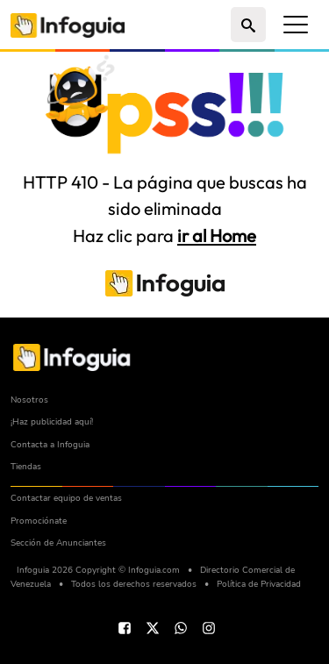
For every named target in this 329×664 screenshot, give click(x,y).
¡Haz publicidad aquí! (52, 421)
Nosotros (29, 399)
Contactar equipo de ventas (66, 497)
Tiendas (26, 466)
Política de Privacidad (259, 583)
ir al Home (216, 235)
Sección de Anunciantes (58, 542)
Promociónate (39, 520)
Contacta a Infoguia (50, 444)
